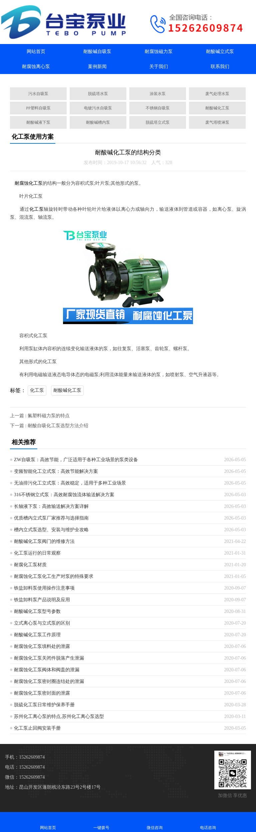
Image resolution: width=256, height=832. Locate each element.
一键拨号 (101, 822)
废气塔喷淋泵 (217, 122)
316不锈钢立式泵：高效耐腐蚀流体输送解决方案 (64, 494)
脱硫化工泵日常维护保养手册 (44, 704)
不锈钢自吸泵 (158, 108)
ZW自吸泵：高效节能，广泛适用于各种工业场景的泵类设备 (76, 459)
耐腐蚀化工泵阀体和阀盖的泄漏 (46, 669)
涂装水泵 (158, 93)
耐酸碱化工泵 (217, 108)
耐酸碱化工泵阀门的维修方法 (44, 541)
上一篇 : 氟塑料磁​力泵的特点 (40, 415)
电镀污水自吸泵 (98, 108)
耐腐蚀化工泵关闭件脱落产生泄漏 (49, 658)
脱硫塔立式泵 (158, 122)
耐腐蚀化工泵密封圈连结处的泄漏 (49, 681)
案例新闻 (97, 66)
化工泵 (36, 209)
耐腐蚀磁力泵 (159, 51)
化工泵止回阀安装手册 (37, 728)
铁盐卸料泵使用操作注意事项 (44, 588)
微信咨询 (154, 822)
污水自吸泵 (38, 93)
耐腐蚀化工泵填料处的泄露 (42, 646)
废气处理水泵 (217, 93)
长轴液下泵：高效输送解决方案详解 (51, 506)
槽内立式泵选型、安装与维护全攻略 (51, 529)
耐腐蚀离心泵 (36, 66)
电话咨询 (208, 822)
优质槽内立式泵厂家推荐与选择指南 (51, 518)
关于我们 (158, 66)
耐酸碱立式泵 (220, 51)
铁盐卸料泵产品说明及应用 (42, 599)
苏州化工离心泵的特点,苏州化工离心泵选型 (59, 716)
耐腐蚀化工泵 (29, 183)
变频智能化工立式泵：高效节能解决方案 (56, 471)
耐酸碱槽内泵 (98, 122)
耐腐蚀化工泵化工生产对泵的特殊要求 (53, 576)
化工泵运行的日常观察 (37, 553)
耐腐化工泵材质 (30, 564)
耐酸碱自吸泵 (97, 51)
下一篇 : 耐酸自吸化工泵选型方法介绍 (49, 425)
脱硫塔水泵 (98, 93)
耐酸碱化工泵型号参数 (37, 611)
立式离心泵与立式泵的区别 (42, 623)
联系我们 (220, 66)
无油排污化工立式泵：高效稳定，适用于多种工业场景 (70, 483)
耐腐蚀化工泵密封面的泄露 (42, 693)
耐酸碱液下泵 (38, 122)
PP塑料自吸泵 (38, 108)
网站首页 (36, 51)
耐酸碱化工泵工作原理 (37, 634)
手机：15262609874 (25, 757)
